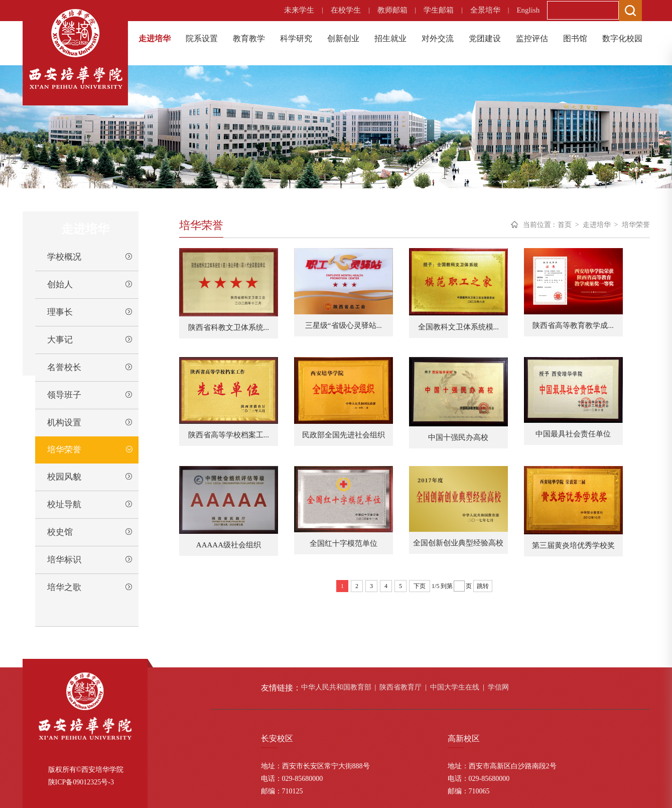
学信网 (498, 687)
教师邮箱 (392, 10)
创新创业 (343, 38)
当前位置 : (539, 224)
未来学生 (299, 10)
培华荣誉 (636, 224)
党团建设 (485, 38)
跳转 (483, 586)
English (528, 10)
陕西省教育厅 (400, 687)
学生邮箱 (439, 10)
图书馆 (575, 38)
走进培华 (155, 38)
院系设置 (202, 38)
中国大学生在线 (454, 687)
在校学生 (346, 10)
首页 (565, 224)
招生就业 (390, 38)
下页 (420, 586)
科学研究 (296, 38)
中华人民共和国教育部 (336, 687)
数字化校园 (622, 38)
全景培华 (485, 10)
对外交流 (438, 38)
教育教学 (249, 38)
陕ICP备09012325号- (79, 782)
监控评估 (532, 38)
